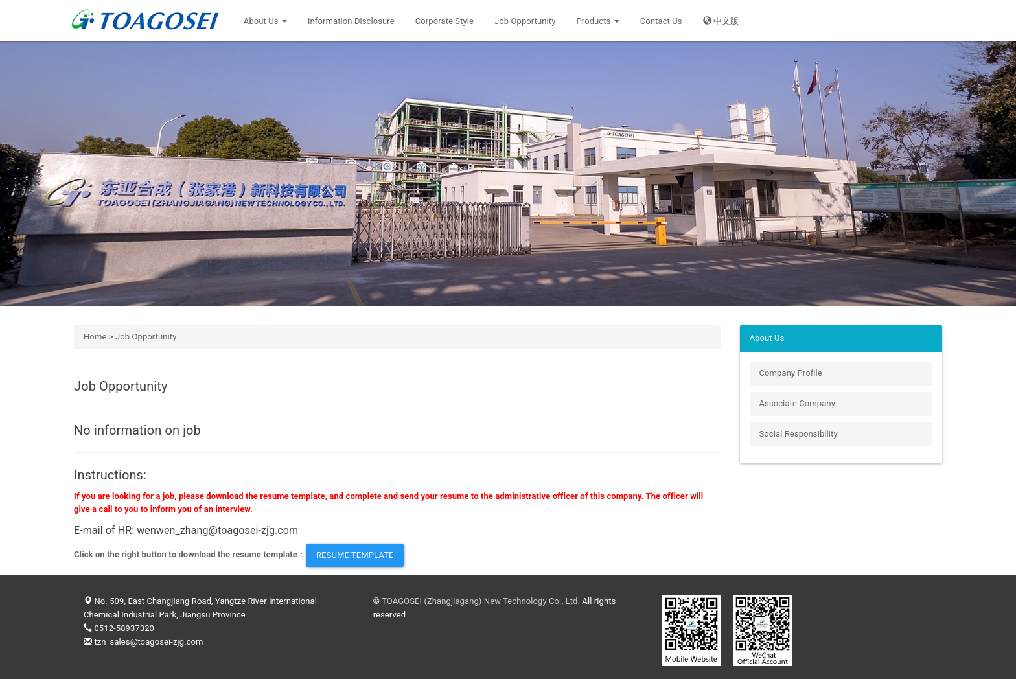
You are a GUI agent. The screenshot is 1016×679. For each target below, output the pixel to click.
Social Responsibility (798, 434)
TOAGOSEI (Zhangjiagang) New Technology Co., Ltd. (481, 601)
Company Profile (790, 373)
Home (95, 336)
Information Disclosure (351, 21)
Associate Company (797, 403)
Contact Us (661, 21)
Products (597, 21)
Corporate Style (444, 21)
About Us (265, 21)
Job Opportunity (524, 21)
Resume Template (354, 555)
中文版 (721, 21)
